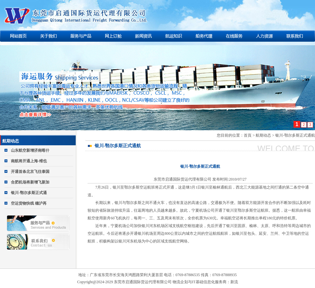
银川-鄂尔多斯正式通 (29, 193)
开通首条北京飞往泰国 (30, 171)
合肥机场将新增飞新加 (30, 182)
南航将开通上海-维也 (29, 161)
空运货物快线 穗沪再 (29, 203)
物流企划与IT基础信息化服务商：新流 (205, 282)
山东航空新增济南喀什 (30, 150)
